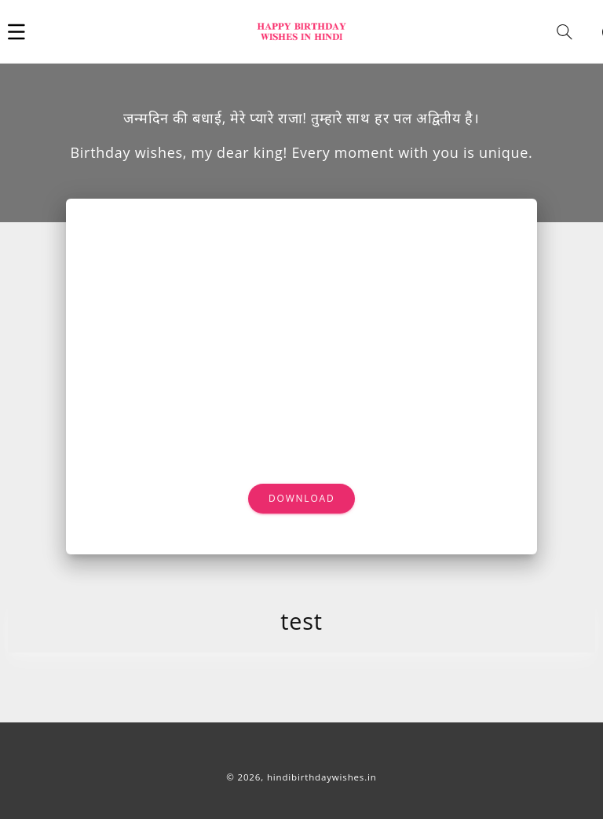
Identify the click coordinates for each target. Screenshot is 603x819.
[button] (16, 31)
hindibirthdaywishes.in (322, 777)
